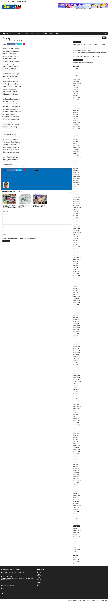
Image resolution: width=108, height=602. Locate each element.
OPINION (26, 33)
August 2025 (76, 85)
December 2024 (76, 101)
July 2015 (75, 335)
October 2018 (76, 255)
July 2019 (75, 236)
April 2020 (75, 217)
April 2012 (75, 416)
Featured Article (76, 536)
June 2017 (75, 288)
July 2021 (75, 186)
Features (39, 574)
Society (75, 547)
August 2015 (76, 333)
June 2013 (75, 387)
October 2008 (76, 503)
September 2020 (77, 207)
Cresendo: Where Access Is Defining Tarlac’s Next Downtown (23, 206)
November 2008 (76, 501)
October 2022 (76, 155)
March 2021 (76, 195)
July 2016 (75, 311)
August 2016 (76, 308)
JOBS (57, 33)
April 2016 (75, 317)
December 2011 (76, 424)
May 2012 (75, 414)
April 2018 (75, 267)
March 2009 (76, 493)
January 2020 (76, 224)
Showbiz (75, 545)
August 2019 (76, 234)
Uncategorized (76, 549)
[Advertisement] (54, 21)
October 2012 (76, 404)
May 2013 (75, 389)
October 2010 (76, 453)
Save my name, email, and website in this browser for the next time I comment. (20, 238)
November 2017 (76, 277)
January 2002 (76, 520)
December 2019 (76, 226)
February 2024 (76, 122)
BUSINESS (45, 33)
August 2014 (76, 358)
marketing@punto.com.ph (6, 589)
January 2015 (76, 348)
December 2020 (76, 201)
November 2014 (76, 352)
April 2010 (75, 466)
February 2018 (76, 271)
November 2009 (76, 476)
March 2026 (76, 70)
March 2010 (76, 468)
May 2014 (75, 364)
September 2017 (77, 282)
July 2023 (75, 137)
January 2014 (76, 373)
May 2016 (75, 315)
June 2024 (75, 114)
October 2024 (76, 106)
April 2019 (75, 242)
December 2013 (76, 375)
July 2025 (75, 87)
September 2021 (77, 182)
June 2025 (75, 89)
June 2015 (75, 337)
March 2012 (76, 418)
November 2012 (76, 402)
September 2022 (77, 157)
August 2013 (76, 383)
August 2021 (76, 184)
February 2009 (76, 495)
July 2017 (75, 286)
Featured (75, 534)
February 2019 (76, 246)
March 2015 (76, 344)
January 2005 (76, 518)
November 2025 (76, 79)
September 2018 (77, 257)
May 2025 (75, 91)
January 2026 (76, 75)
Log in (74, 557)
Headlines (75, 538)
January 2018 (76, 273)
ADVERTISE (19, 1)
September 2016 (77, 306)
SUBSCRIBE (24, 1)
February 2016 (76, 321)
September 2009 (77, 480)
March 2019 (76, 244)
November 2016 (76, 302)
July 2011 (75, 435)
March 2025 (76, 95)
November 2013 (76, 377)
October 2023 (76, 130)
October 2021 (76, 180)
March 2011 (76, 443)
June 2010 (75, 462)
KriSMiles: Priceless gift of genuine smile (86, 62)
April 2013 (75, 391)
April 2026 (75, 68)
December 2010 (76, 449)
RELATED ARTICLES (7, 191)
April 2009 (75, 491)
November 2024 (76, 104)
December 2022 (76, 151)
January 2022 (76, 174)
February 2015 (76, 346)
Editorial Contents (77, 530)
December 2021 (76, 176)
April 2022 (75, 168)
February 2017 (76, 296)
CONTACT (13, 1)
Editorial (39, 575)
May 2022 (75, 166)
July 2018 (75, 261)
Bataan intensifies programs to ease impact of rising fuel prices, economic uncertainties (9, 206)
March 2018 (76, 269)
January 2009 (76, 497)
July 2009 (75, 484)
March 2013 (76, 393)
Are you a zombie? (66, 177)
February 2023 (76, 147)
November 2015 (76, 327)
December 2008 (76, 499)
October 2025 (76, 81)
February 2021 (76, 197)
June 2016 (75, 313)
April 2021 (75, 193)
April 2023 (75, 143)
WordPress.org (76, 563)
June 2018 (75, 263)
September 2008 (77, 505)
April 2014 (75, 366)
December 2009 (76, 474)
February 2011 (76, 445)
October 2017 (76, 280)
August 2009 (76, 482)
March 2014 (76, 369)
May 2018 (75, 265)
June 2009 (75, 487)
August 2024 (76, 110)
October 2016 (76, 304)
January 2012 (76, 422)
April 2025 (75, 93)
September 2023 (77, 133)
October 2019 (76, 230)
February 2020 (76, 222)
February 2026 (76, 72)
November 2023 (76, 128)
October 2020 (76, 205)
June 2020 (75, 213)
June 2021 (75, 188)
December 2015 (76, 325)
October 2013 (76, 379)
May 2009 (75, 489)
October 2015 (76, 329)
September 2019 (77, 232)
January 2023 (76, 149)
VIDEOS (52, 33)
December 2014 (76, 350)
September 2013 (77, 381)
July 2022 (75, 162)
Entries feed (76, 559)
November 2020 (76, 203)
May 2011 (75, 439)
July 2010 (75, 460)
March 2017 (76, 294)
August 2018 (76, 259)
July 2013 (75, 385)
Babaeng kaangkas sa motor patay (11, 177)
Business (75, 528)
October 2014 (76, 354)
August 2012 (76, 408)
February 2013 (76, 395)
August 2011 (76, 433)
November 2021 (76, 178)
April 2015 (75, 342)
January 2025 (76, 99)
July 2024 (75, 112)
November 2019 (76, 228)
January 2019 (76, 248)
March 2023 (76, 145)
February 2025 (76, 97)
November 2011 (76, 426)
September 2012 (77, 406)
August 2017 (76, 284)
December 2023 (76, 126)
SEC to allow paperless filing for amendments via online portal (86, 56)
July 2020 (75, 211)
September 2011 (77, 431)
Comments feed (76, 561)
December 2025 (76, 77)
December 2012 (76, 400)
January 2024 (76, 124)
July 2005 (75, 513)
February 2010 (76, 470)
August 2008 (76, 507)
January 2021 (76, 199)
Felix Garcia (6, 40)
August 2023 (76, 135)
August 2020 (76, 209)
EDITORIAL (19, 33)
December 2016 (76, 300)
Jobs (38, 585)
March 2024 (76, 120)
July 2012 (75, 410)
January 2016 (76, 323)
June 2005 (75, 516)
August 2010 (76, 458)
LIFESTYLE (39, 33)
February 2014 (76, 371)
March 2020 (76, 219)
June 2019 (75, 238)
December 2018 (76, 251)
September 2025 (77, 83)
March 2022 (76, 170)
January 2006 (76, 511)
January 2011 (76, 447)
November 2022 (76, 153)
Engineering (76, 532)
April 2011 (75, 441)
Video (74, 551)
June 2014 (75, 362)
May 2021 (75, 190)
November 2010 (76, 451)
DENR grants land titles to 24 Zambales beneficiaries (39, 206)
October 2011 (76, 429)
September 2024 (77, 108)
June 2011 (75, 437)
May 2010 (75, 464)
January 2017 (76, 298)
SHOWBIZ (32, 33)
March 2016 (76, 319)
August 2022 (76, 159)
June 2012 (75, 412)
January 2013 (76, 398)
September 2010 (77, 455)
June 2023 (75, 139)
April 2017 (75, 292)
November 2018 (76, 253)
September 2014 (77, 356)
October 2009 (76, 478)
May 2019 (75, 240)
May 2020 (75, 215)
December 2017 (76, 275)
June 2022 (75, 164)
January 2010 (76, 472)
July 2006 (75, 509)
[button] (105, 33)
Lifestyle (75, 540)
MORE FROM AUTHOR (17, 191)
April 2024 (75, 118)
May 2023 (75, 141)
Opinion (75, 543)
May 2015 (75, 340)
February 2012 (76, 420)
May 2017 (75, 290)
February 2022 (76, 172)
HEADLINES (5, 33)
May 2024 (75, 116)
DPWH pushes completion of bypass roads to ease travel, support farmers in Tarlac (89, 53)
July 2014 (75, 360)
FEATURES (12, 33)
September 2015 (77, 331)
